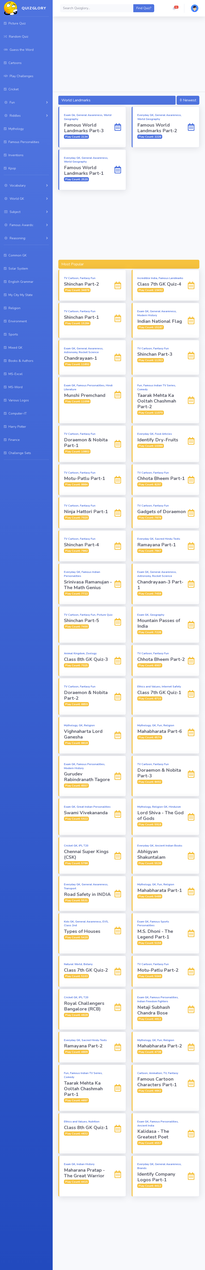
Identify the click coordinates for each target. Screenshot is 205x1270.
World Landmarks (76, 100)
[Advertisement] (129, 55)
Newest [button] (188, 100)
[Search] (97, 8)
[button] (174, 8)
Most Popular (72, 264)
